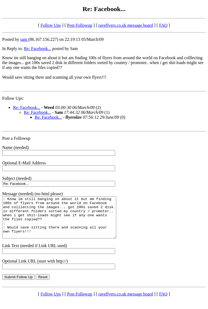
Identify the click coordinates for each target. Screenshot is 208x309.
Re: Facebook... (37, 48)
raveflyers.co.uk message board (125, 25)
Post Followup (79, 25)
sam (24, 39)
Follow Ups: (13, 98)
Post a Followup (16, 138)
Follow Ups (51, 25)
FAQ (163, 25)
